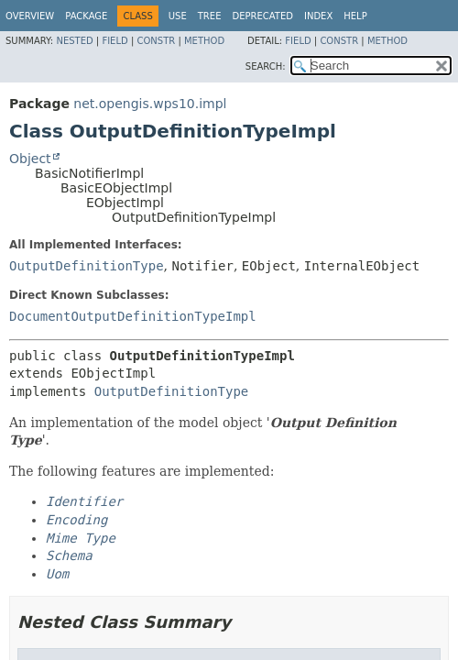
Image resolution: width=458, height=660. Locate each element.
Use (178, 16)
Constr (155, 41)
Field (114, 41)
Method (204, 41)
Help (355, 16)
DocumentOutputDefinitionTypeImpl (132, 316)
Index (318, 16)
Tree (210, 16)
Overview (29, 16)
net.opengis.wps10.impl (149, 103)
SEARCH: (265, 66)
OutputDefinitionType (86, 265)
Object (30, 158)
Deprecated (262, 16)
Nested (74, 41)
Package (86, 16)
